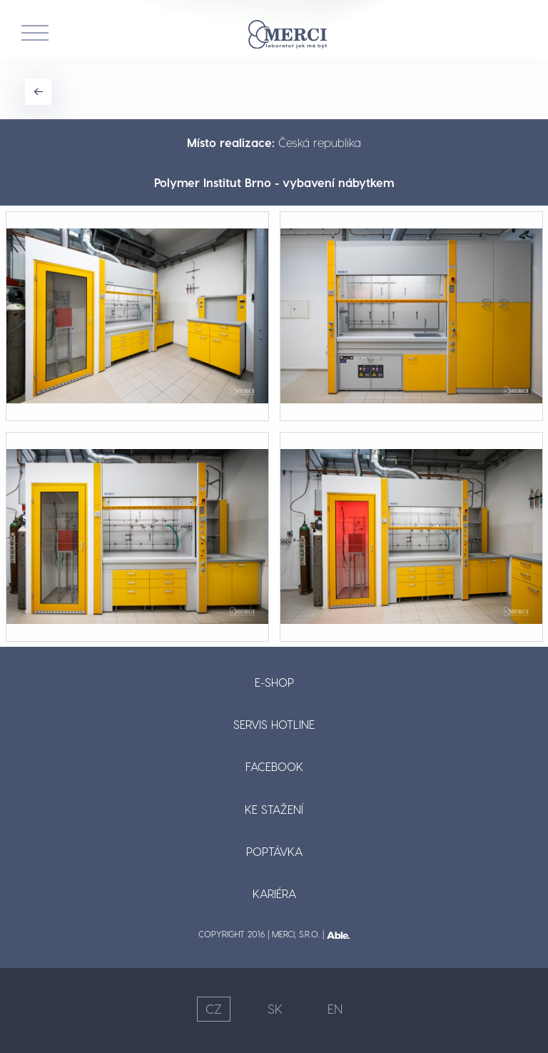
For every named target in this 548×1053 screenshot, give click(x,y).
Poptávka (274, 851)
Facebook (274, 766)
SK (275, 1008)
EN (335, 1008)
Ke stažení (274, 809)
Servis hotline (274, 724)
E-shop (274, 682)
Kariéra (274, 893)
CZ (214, 1008)
